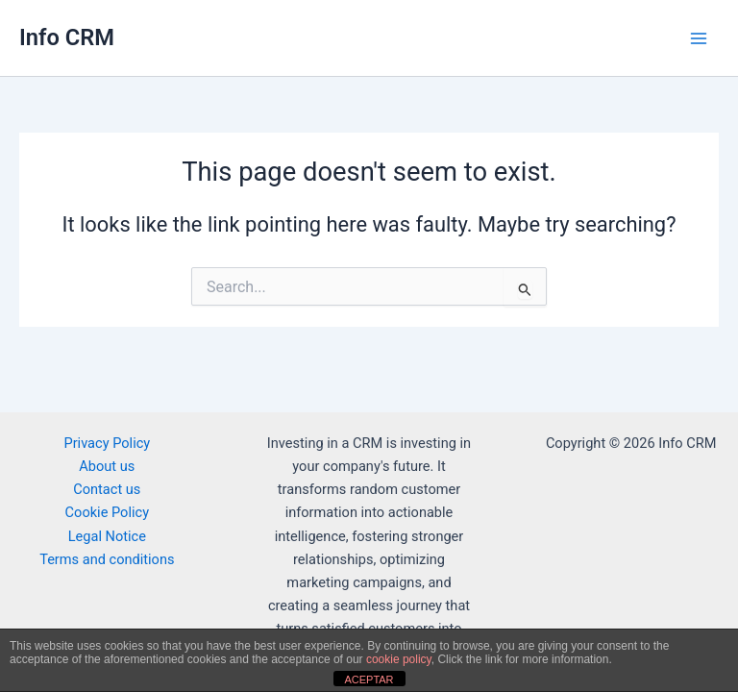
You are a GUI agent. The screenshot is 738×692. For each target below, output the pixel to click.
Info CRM (66, 37)
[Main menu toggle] (698, 38)
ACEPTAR (368, 679)
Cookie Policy (107, 512)
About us (107, 466)
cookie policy (398, 659)
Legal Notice (107, 536)
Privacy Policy (106, 443)
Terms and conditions (106, 559)
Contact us (106, 489)
